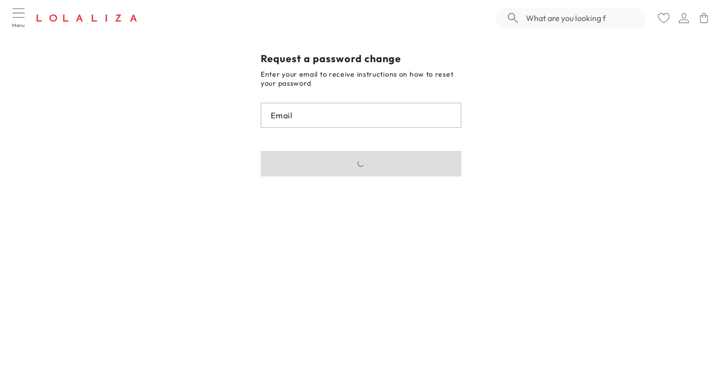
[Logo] (87, 18)
